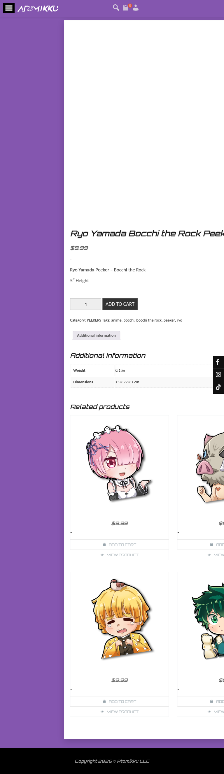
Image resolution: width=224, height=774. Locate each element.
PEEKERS (189, 320)
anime (211, 320)
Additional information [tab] (191, 335)
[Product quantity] (180, 304)
